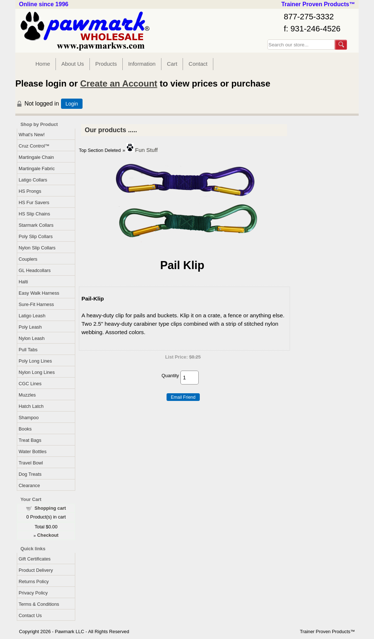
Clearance (29, 485)
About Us (72, 64)
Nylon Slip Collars (37, 247)
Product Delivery (36, 570)
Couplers (28, 259)
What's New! (32, 134)
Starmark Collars (36, 225)
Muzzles (27, 395)
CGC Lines (30, 383)
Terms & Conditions (39, 604)
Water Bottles (32, 451)
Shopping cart (50, 508)
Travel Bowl (31, 463)
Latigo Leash (32, 315)
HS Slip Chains (34, 214)
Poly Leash (30, 327)
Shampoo (29, 417)
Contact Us (30, 615)
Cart (172, 64)
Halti (23, 281)
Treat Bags (30, 440)
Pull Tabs (28, 349)
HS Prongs (30, 191)
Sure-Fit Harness (36, 304)
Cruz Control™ (34, 146)
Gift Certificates (34, 559)
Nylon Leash (32, 338)
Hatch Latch (31, 406)
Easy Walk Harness (39, 293)
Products (106, 64)
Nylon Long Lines (37, 372)
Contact (197, 64)
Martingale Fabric (37, 168)
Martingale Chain (36, 157)
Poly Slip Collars (36, 236)
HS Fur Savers (34, 202)
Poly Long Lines (35, 361)
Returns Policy (34, 581)
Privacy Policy (33, 593)
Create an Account (118, 83)
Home (42, 64)
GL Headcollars (35, 270)
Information (142, 64)
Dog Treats (30, 474)
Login (71, 104)
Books (25, 429)
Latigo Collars (33, 180)
